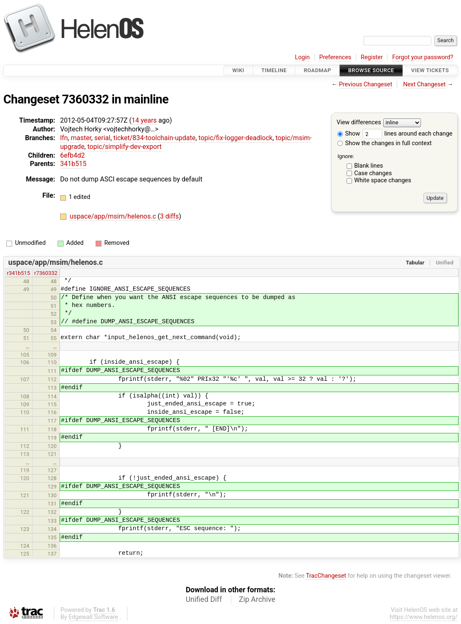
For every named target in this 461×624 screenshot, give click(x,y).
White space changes (382, 180)
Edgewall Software (93, 617)
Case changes (373, 173)
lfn (64, 138)
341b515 (73, 164)
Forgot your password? (422, 57)
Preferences (335, 57)
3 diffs (169, 216)
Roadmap (317, 70)
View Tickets (430, 70)
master (81, 138)
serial (102, 138)
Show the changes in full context (384, 143)
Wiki (238, 70)
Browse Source (371, 70)
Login (302, 57)
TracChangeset (326, 575)
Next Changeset (424, 84)
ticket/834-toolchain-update (155, 138)
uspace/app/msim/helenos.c (114, 216)
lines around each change (407, 133)
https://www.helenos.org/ (424, 617)
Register (372, 57)
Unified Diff (204, 599)
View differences (359, 122)
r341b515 (18, 273)
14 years (144, 120)
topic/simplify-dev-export (124, 147)
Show (348, 133)
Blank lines (368, 165)
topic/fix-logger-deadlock (235, 138)
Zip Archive (257, 599)
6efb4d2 (72, 155)
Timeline (274, 70)
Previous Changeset (366, 84)
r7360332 (45, 273)
